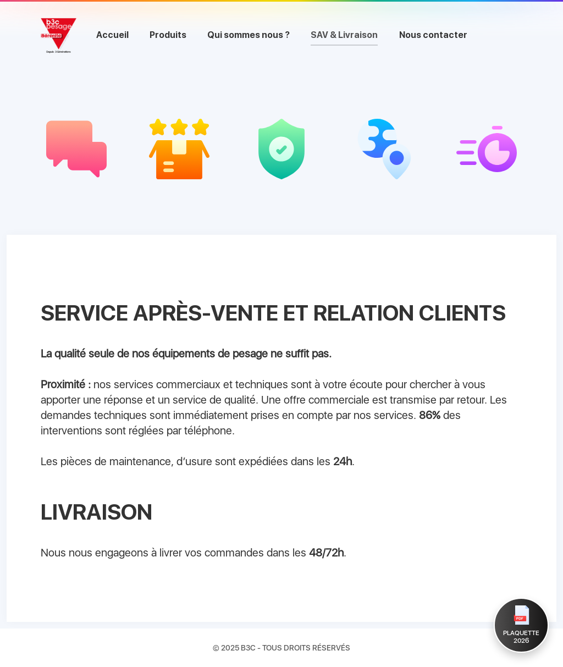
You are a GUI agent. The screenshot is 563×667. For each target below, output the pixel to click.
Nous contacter (433, 35)
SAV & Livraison (344, 35)
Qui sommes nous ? (248, 35)
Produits (168, 35)
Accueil (112, 35)
